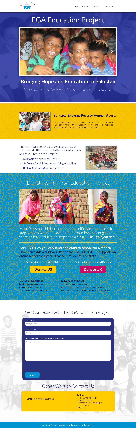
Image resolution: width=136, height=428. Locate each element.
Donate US (43, 269)
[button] (24, 51)
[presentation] (41, 366)
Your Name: (30, 320)
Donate (96, 6)
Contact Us (109, 6)
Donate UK (93, 269)
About (85, 6)
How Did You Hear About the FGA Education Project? (45, 338)
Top (76, 6)
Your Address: (31, 329)
